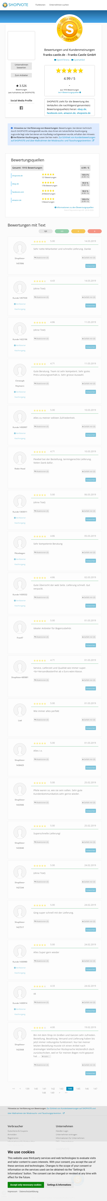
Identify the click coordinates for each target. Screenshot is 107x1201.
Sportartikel (78, 59)
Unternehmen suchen (59, 4)
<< (13, 1088)
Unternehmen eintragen (66, 1134)
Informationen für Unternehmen (70, 1138)
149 (52, 1092)
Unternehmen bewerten (21, 66)
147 (95, 1088)
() (88, 257)
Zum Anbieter (21, 75)
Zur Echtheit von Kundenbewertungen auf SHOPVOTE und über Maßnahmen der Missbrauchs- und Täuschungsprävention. (53, 139)
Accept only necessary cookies (25, 1185)
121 (45, 231)
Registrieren (13, 1138)
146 (87, 1088)
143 (61, 1088)
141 (44, 1088)
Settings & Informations (59, 1185)
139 (27, 1088)
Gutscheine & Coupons (18, 1131)
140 (36, 1088)
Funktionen (40, 4)
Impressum (12, 1191)
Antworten (90, 266)
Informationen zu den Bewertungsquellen (74, 207)
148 (44, 1092)
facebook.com (18, 192)
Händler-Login (62, 1131)
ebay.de (15, 184)
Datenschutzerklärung (29, 1191)
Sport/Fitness (62, 59)
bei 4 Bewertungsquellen (69, 92)
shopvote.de (17, 175)
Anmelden (12, 1134)
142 (53, 1088)
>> (66, 1092)
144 (70, 1088)
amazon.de (16, 200)
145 (78, 1088)
